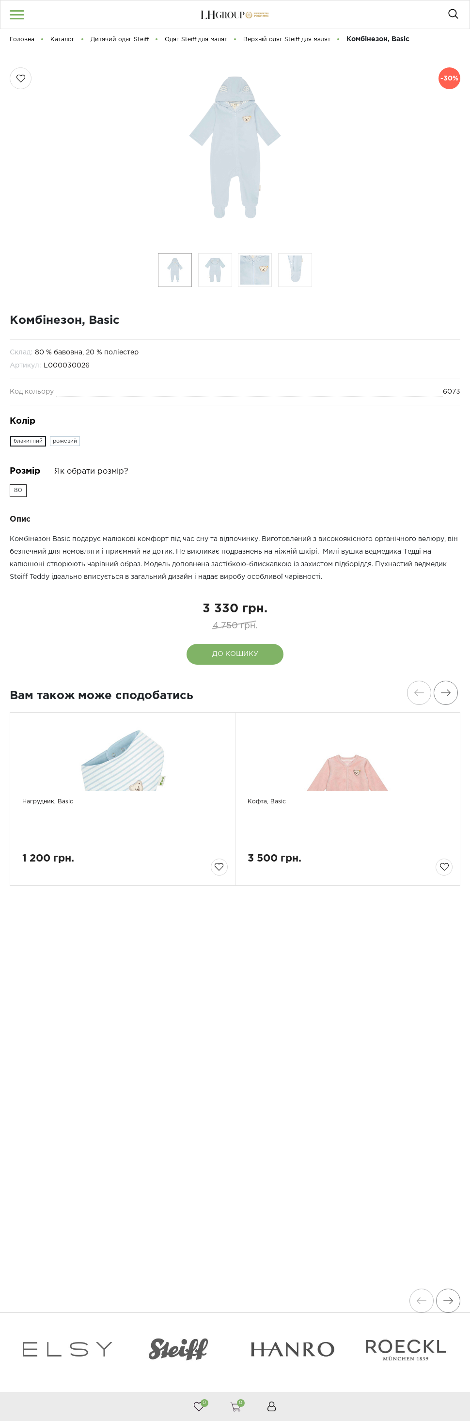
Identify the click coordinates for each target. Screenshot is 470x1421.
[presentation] (414, 693)
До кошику (235, 654)
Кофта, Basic (273, 849)
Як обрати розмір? (91, 471)
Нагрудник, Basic (55, 849)
